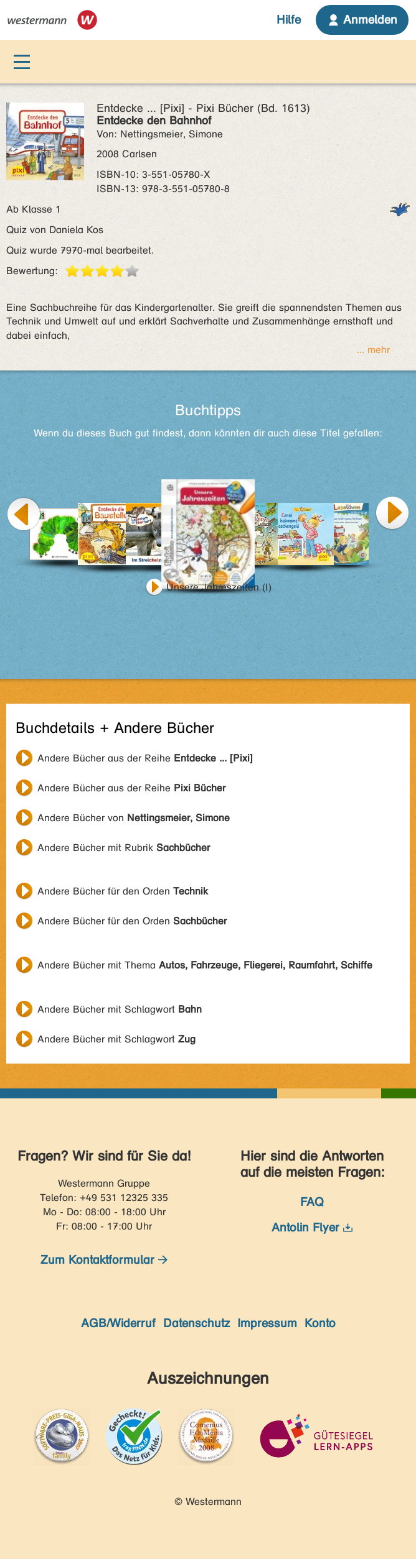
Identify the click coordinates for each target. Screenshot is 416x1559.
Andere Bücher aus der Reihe (145, 758)
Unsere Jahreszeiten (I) (219, 587)
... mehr (373, 350)
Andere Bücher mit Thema (204, 965)
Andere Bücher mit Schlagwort (119, 1009)
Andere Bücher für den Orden (122, 891)
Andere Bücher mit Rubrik (123, 847)
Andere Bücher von (133, 818)
